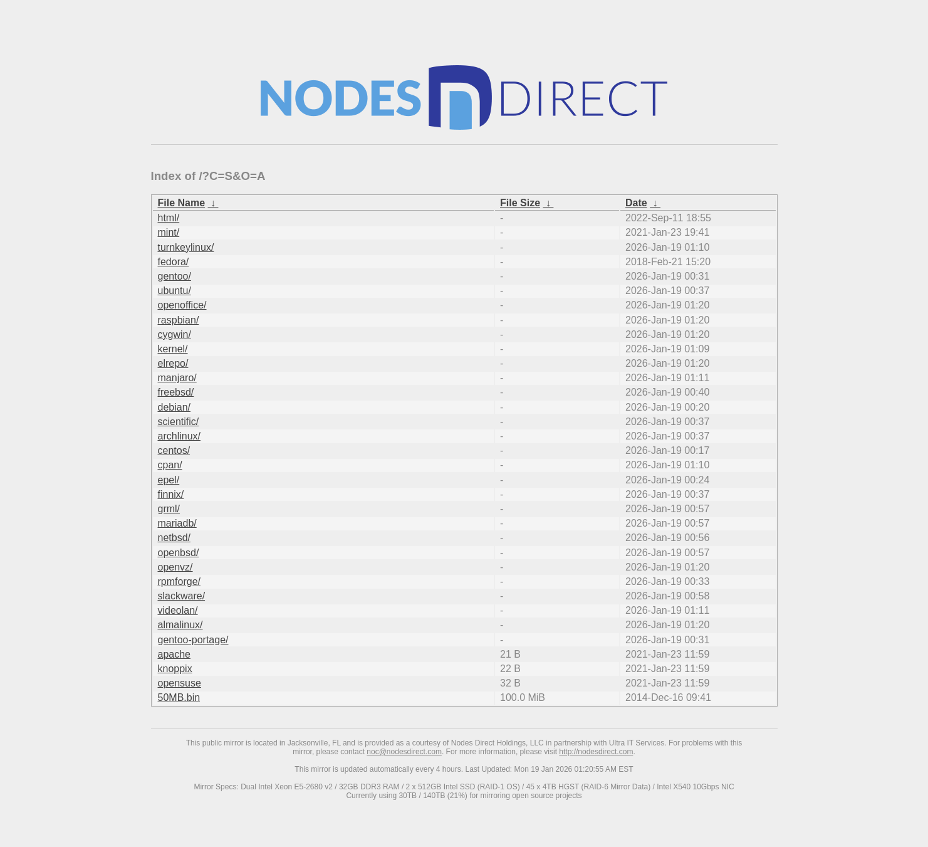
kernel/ (173, 349)
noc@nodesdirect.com (404, 751)
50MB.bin (179, 697)
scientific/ (178, 421)
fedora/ (173, 261)
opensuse (179, 683)
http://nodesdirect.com (596, 751)
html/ (169, 218)
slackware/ (182, 596)
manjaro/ (177, 377)
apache (174, 654)
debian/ (174, 407)
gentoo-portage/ (193, 639)
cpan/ (170, 465)
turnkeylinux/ (186, 247)
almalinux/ (180, 624)
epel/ (169, 480)
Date (636, 202)
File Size (520, 202)
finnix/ (171, 494)
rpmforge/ (179, 581)
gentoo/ (174, 276)
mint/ (169, 232)
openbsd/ (178, 552)
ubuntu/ (174, 290)
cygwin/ (174, 334)
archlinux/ (179, 436)
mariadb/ (177, 523)
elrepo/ (173, 363)
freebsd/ (176, 392)
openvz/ (175, 567)
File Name (182, 202)
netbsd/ (174, 537)
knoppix (175, 668)
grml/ (169, 508)
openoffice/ (182, 305)
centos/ (174, 450)
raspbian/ (178, 320)
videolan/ (178, 610)
